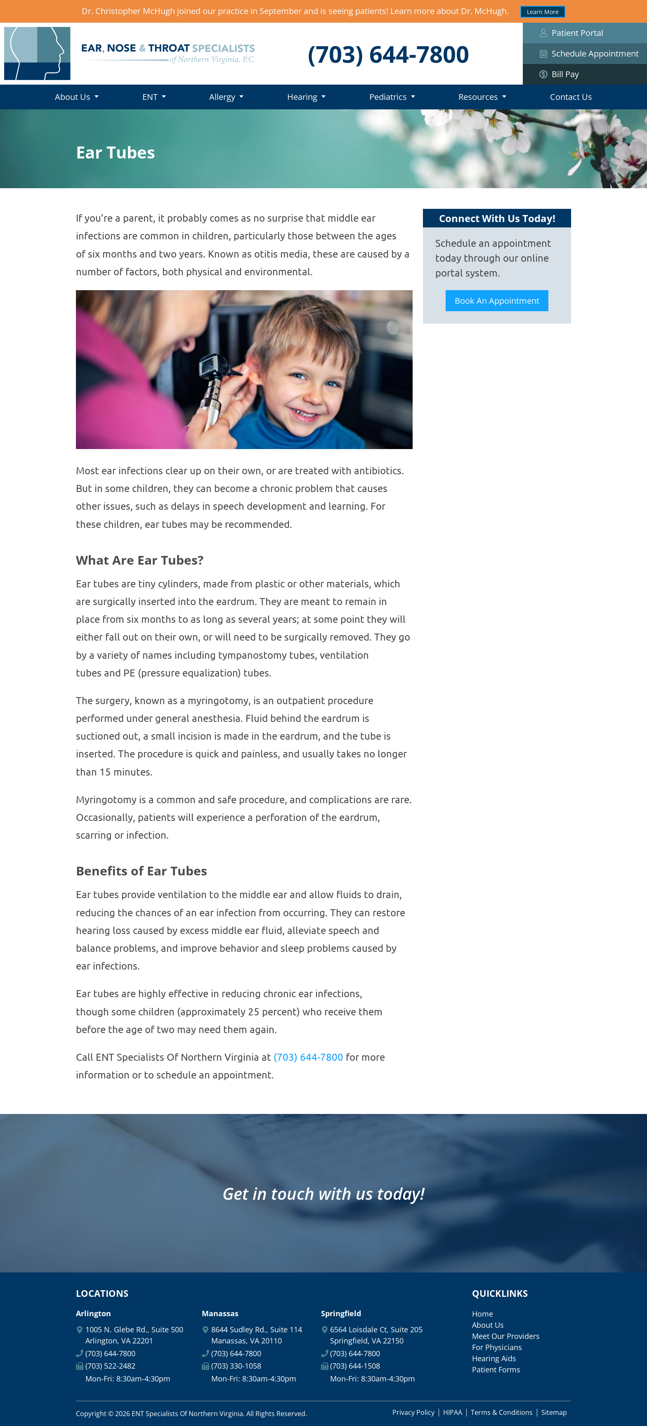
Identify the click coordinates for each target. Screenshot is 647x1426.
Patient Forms (496, 1369)
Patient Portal (571, 32)
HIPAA (452, 1412)
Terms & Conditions (502, 1412)
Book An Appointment (497, 300)
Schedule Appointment (589, 53)
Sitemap (554, 1412)
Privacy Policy (413, 1412)
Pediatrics (388, 96)
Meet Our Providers (506, 1336)
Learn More (543, 12)
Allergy (222, 96)
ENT (150, 96)
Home (16, 97)
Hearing (302, 96)
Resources (478, 96)
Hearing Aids (494, 1358)
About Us (72, 96)
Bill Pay (585, 74)
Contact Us (571, 96)
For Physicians (497, 1347)
